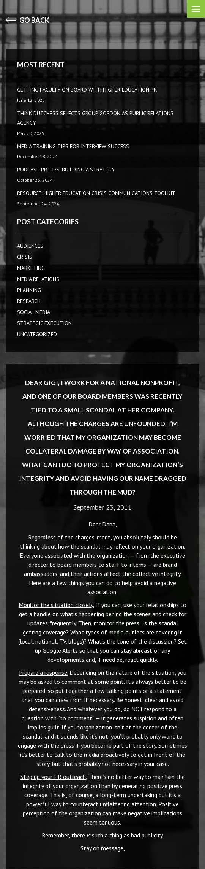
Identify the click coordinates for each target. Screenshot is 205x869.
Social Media (33, 312)
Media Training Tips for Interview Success (73, 146)
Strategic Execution (44, 323)
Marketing (31, 268)
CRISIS (24, 257)
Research (29, 301)
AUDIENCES (30, 246)
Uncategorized (37, 334)
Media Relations (38, 279)
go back (27, 20)
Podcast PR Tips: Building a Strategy (66, 169)
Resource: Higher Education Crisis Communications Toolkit (96, 193)
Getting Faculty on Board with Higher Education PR (87, 89)
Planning (29, 290)
